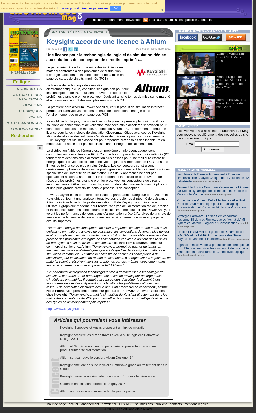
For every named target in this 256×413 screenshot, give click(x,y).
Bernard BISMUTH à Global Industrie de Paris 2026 (231, 103)
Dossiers (33, 105)
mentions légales (196, 404)
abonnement (115, 20)
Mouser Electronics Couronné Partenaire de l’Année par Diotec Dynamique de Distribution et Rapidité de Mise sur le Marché (213, 191)
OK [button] (116, 8)
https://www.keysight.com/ (65, 309)
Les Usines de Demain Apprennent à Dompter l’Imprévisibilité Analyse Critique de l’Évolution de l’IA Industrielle (213, 178)
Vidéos (35, 117)
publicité (191, 20)
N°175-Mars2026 (24, 71)
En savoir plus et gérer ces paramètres (82, 8)
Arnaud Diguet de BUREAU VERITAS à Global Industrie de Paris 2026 (231, 82)
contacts (206, 20)
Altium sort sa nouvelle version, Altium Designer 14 (97, 358)
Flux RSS (153, 20)
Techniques (30, 111)
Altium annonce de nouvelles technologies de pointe (97, 391)
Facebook (188, 37)
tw (70, 49)
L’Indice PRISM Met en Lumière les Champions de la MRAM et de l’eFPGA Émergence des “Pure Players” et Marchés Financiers (211, 235)
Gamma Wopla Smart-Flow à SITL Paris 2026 (232, 57)
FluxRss (236, 37)
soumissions (174, 20)
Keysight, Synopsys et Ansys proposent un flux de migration (103, 328)
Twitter (212, 37)
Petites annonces (24, 123)
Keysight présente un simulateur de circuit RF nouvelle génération (107, 376)
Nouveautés (29, 89)
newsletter (133, 20)
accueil (98, 20)
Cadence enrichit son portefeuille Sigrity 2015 (93, 384)
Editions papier (26, 129)
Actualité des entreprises (27, 97)
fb (65, 49)
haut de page (57, 404)
